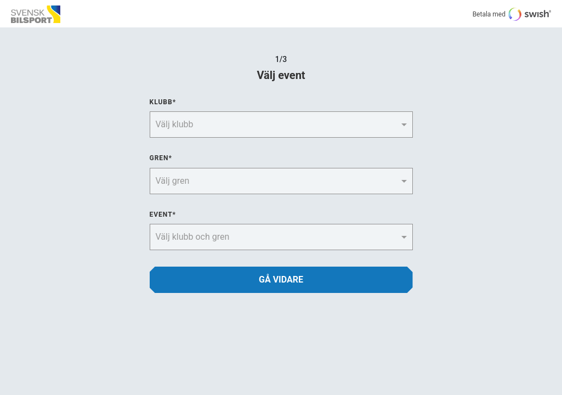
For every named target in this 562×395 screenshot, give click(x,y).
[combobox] (271, 123)
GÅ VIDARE (281, 279)
